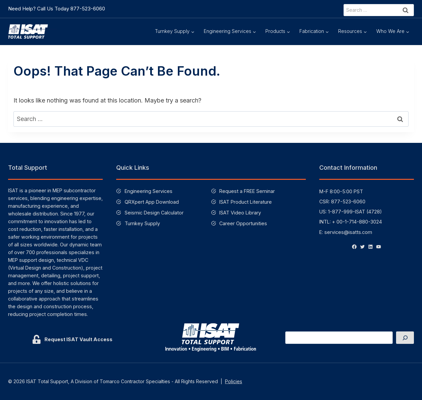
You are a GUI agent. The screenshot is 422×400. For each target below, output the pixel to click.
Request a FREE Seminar (247, 191)
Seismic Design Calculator (154, 212)
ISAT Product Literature (245, 202)
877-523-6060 (87, 8)
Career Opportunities (243, 223)
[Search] (405, 337)
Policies (233, 381)
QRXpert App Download (152, 202)
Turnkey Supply (142, 223)
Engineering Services (148, 191)
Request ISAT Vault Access (78, 339)
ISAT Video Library (240, 212)
